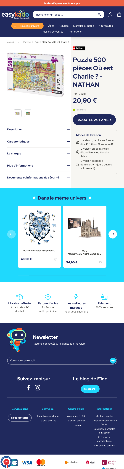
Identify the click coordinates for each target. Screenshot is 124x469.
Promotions (75, 31)
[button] (112, 234)
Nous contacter (19, 417)
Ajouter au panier (94, 120)
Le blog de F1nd (48, 420)
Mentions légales (104, 416)
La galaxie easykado (47, 416)
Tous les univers (29, 25)
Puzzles (27, 42)
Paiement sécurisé (76, 420)
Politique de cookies (104, 445)
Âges (51, 25)
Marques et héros (83, 25)
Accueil (10, 42)
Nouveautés (106, 25)
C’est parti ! (90, 388)
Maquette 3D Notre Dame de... (84, 253)
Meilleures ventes (53, 31)
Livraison (76, 425)
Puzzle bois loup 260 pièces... (39, 250)
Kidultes (64, 25)
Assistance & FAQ (76, 416)
